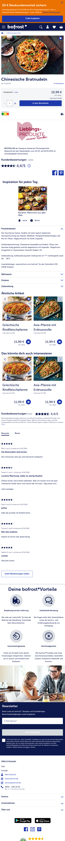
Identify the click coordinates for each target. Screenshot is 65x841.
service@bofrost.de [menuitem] (11, 783)
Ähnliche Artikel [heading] (12, 293)
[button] (5, 27)
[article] (32, 199)
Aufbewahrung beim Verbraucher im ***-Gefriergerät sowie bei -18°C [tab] (32, 257)
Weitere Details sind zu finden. (24, 747)
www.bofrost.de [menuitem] (9, 778)
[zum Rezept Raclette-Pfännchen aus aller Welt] (32, 198)
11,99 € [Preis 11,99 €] (19, 342)
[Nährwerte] (6, 113)
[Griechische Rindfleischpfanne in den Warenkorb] (28, 341)
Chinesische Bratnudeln (24, 79)
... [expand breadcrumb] (5, 33)
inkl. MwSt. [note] (21, 345)
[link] (18, 27)
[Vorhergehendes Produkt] (5, 299)
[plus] (15, 103)
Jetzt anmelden (32, 732)
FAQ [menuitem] (3, 766)
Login (16, 92)
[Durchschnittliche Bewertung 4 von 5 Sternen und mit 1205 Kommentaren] (29, 165)
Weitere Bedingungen (51, 12)
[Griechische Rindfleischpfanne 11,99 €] (17, 322)
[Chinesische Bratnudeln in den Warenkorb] (40, 103)
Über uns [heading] (32, 809)
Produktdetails (59, 83)
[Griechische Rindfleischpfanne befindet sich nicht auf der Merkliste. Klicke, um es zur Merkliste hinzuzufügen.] (28, 299)
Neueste (5, 433)
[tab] (47, 27)
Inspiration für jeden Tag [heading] (20, 182)
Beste (17, 433)
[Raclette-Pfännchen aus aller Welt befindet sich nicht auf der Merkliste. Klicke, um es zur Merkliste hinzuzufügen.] (44, 189)
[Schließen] (62, 2)
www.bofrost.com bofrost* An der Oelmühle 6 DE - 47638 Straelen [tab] (30, 265)
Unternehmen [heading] (32, 803)
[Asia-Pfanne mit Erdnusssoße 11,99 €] (48, 322)
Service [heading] (32, 796)
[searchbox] (40, 27)
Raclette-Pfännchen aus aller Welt (32, 213)
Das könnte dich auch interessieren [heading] (26, 353)
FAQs (3, 424)
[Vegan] (62, 114)
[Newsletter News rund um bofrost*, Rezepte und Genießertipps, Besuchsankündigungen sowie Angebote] (32, 728)
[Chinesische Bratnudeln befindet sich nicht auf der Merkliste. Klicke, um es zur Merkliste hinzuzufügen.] (60, 38)
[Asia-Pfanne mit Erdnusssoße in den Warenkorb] (59, 341)
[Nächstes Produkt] (60, 299)
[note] (17, 328)
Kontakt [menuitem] (4, 771)
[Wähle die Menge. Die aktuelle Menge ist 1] (10, 103)
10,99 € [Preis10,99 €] (56, 92)
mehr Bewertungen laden (17, 574)
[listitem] (16, 610)
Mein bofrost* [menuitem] (8, 774)
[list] (32, 629)
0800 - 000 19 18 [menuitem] (10, 787)
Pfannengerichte (14, 33)
